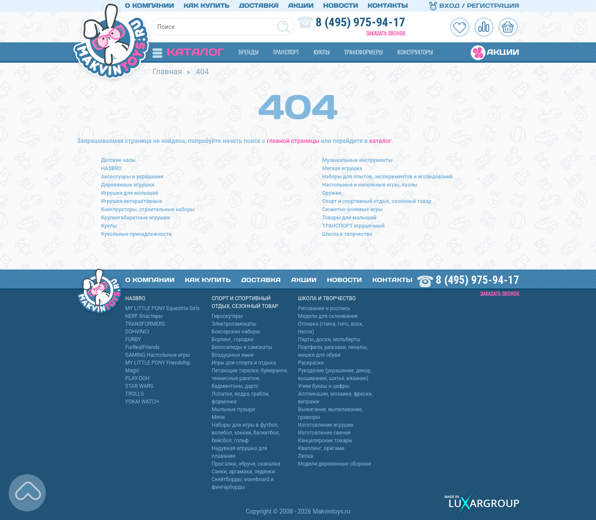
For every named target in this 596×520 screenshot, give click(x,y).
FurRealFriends (142, 347)
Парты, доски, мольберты (329, 339)
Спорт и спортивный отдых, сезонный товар (376, 201)
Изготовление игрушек (326, 425)
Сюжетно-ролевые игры (352, 209)
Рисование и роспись (324, 308)
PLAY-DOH (137, 378)
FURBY (133, 339)
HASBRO (111, 168)
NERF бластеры (144, 316)
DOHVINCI (137, 332)
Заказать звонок (385, 33)
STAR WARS (139, 386)
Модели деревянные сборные (334, 464)
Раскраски (311, 363)
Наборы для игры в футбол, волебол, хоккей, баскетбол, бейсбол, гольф (245, 433)
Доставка (259, 6)
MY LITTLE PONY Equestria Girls (162, 308)
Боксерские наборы (236, 332)
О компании (149, 6)
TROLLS (134, 394)
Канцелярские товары (325, 441)
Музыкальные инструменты (357, 160)
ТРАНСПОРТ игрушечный (353, 226)
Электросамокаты (234, 324)
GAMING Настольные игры (157, 355)
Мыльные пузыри (233, 409)
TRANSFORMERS (145, 324)
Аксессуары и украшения (132, 177)
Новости (340, 6)
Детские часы (118, 160)
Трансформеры (363, 52)
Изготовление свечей (324, 433)
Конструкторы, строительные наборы (147, 209)
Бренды (248, 52)
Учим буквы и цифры (323, 386)
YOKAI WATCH (142, 402)
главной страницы (293, 140)
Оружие (332, 193)
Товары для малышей (349, 218)
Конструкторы (415, 52)
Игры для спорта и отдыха (244, 363)
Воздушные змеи (233, 355)
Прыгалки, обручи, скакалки (246, 464)
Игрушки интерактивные (131, 201)
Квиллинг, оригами (321, 448)
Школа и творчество (347, 234)
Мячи (218, 417)
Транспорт (286, 52)
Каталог (188, 52)
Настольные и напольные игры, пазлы (369, 185)
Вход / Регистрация (474, 6)
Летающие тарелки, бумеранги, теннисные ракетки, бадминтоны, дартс (250, 378)
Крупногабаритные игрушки (135, 218)
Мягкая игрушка (342, 168)
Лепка (305, 456)
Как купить (206, 6)
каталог (380, 140)
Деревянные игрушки (127, 185)
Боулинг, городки (233, 339)
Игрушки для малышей (129, 193)
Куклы (322, 52)
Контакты (388, 6)
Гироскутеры (227, 316)
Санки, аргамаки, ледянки (243, 472)
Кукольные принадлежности (136, 234)
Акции (301, 6)
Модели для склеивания (328, 316)
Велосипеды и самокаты (242, 347)
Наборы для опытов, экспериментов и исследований (387, 177)
